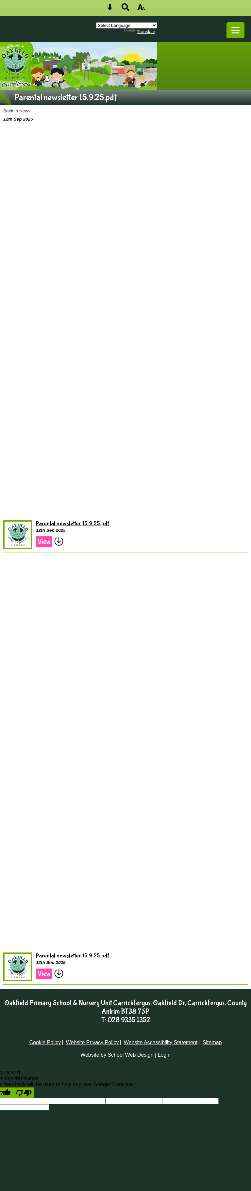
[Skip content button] (110, 9)
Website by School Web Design (117, 1055)
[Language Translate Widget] (126, 25)
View (44, 541)
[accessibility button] (141, 9)
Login (164, 1055)
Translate (139, 31)
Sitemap (212, 1042)
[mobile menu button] (235, 30)
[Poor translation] (23, 1092)
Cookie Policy (45, 1042)
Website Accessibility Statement (161, 1042)
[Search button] (125, 9)
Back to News (16, 110)
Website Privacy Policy (92, 1042)
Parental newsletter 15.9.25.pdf (72, 523)
